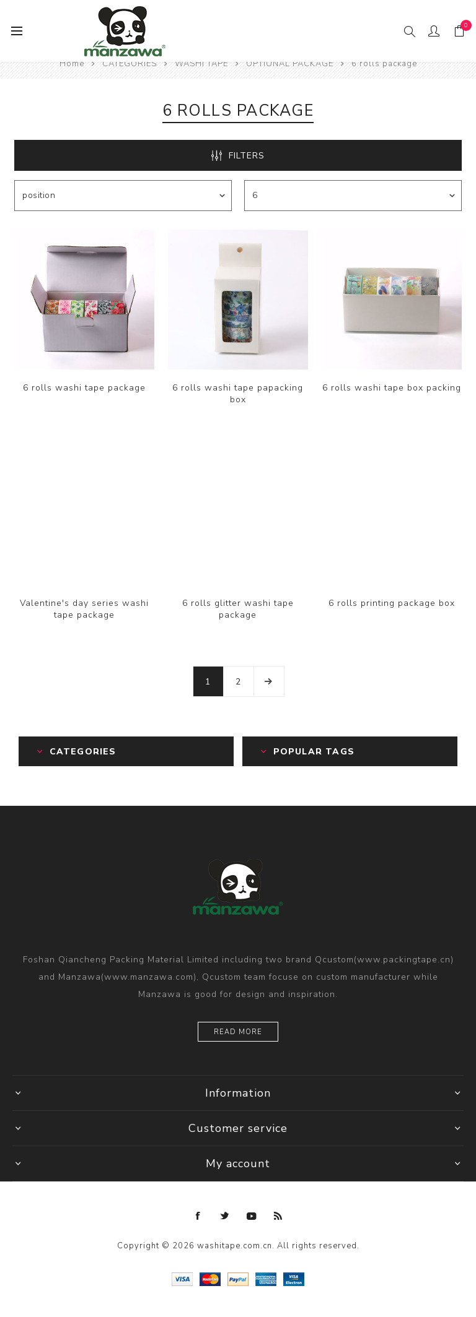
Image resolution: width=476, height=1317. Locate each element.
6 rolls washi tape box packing (391, 388)
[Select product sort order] (123, 195)
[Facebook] (198, 1216)
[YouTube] (252, 1216)
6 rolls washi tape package (84, 388)
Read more (238, 1032)
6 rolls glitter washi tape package (238, 609)
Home (72, 63)
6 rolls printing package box (391, 603)
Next (269, 681)
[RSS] (278, 1216)
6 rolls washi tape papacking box (237, 393)
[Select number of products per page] (353, 195)
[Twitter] (225, 1216)
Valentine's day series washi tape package (84, 609)
